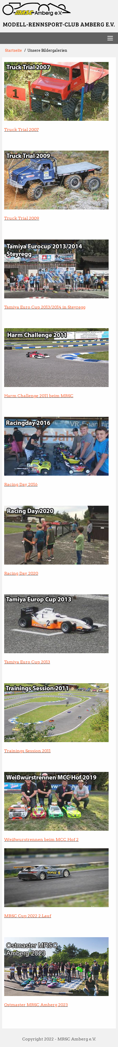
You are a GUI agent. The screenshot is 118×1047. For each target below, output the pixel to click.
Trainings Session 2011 (27, 750)
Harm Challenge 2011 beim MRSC (38, 395)
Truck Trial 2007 (21, 129)
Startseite (13, 50)
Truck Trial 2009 (21, 218)
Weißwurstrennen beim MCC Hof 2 (41, 839)
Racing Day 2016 (21, 484)
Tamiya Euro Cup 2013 (27, 661)
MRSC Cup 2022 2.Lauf (27, 915)
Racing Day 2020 (21, 573)
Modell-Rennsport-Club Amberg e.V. (59, 24)
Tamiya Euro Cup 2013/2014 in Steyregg (44, 307)
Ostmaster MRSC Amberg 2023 (36, 1004)
